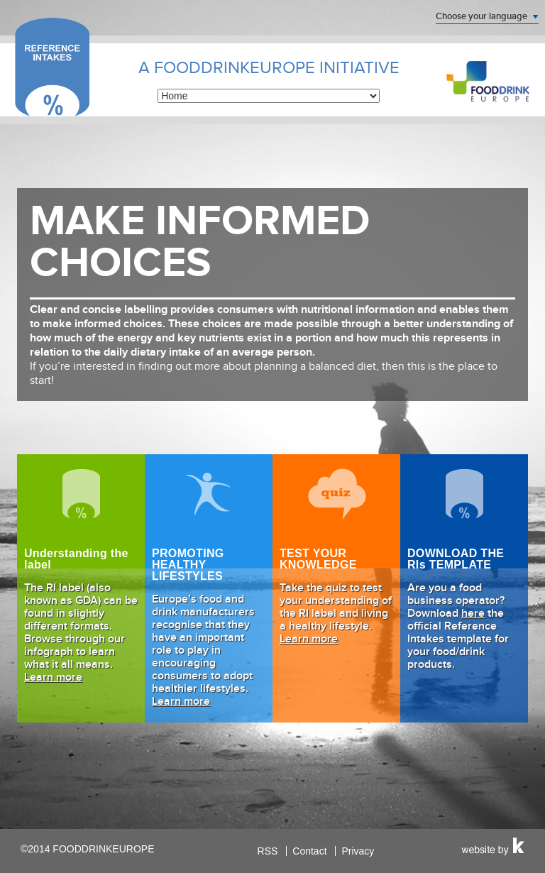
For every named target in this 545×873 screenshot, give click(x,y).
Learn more (53, 677)
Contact (309, 851)
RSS (268, 851)
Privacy (357, 851)
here (473, 614)
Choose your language (481, 16)
